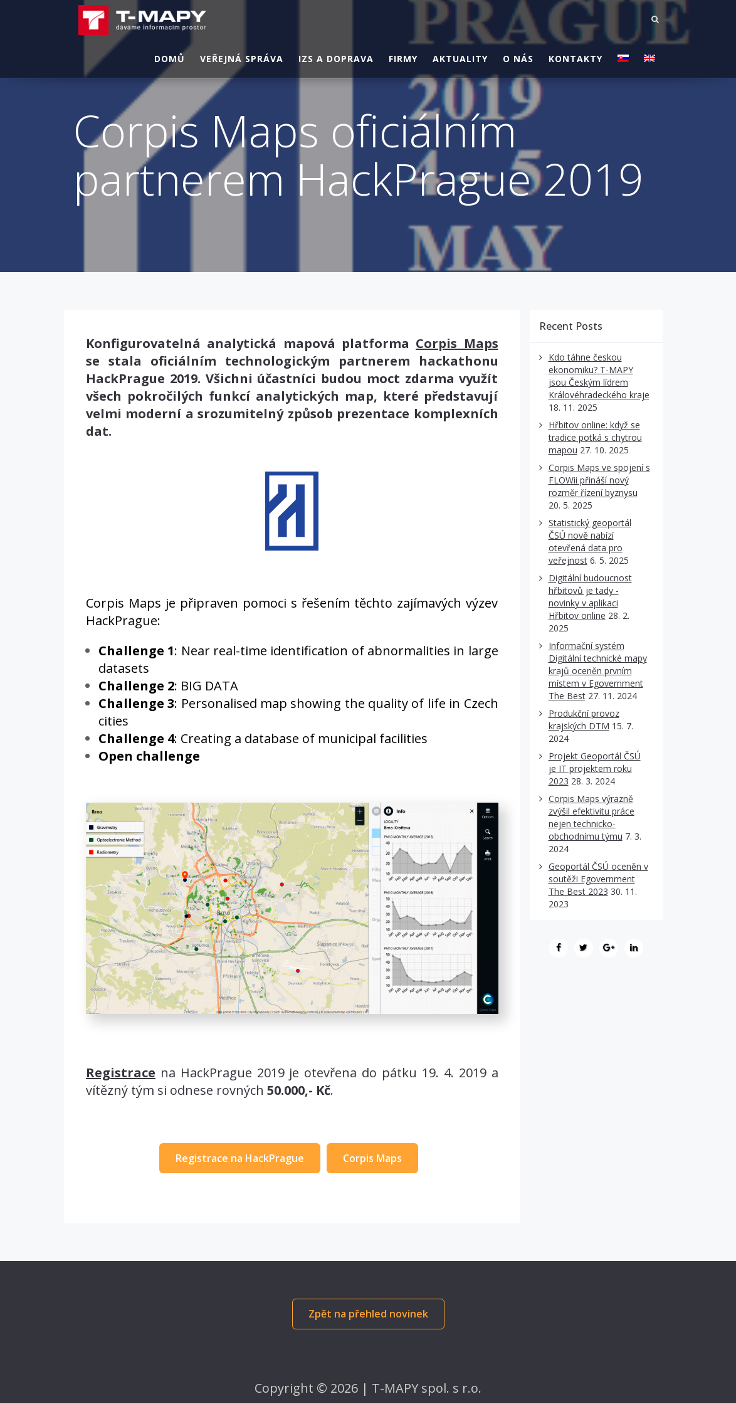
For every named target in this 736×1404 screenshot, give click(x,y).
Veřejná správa (241, 56)
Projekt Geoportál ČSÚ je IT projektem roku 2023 (595, 768)
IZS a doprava (336, 56)
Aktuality (460, 56)
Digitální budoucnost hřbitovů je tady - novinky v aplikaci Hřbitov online (590, 596)
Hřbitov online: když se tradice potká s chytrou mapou (595, 437)
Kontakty (575, 56)
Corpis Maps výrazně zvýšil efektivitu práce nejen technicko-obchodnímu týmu (591, 817)
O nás (518, 56)
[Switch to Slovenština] (623, 56)
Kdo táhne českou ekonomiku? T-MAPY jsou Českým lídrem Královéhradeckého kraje (599, 376)
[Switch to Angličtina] (649, 56)
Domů (169, 56)
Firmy (403, 56)
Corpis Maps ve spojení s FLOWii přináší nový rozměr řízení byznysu (599, 480)
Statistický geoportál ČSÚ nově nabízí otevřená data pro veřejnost (590, 541)
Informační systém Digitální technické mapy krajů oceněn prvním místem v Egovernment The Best (598, 671)
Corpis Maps (457, 343)
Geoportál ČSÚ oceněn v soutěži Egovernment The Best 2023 (598, 878)
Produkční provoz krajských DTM (584, 719)
